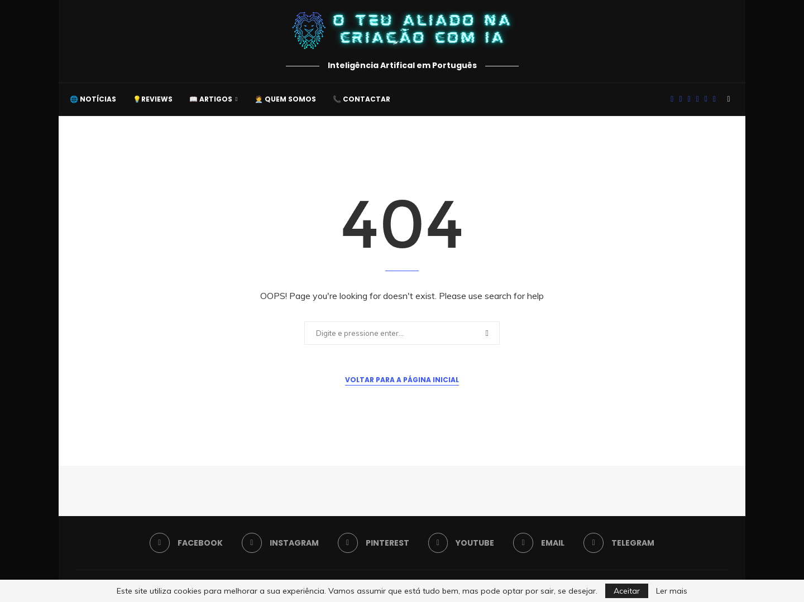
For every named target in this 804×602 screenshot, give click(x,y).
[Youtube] (697, 99)
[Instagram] (680, 99)
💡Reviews (153, 99)
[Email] (706, 99)
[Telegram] (714, 99)
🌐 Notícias (93, 99)
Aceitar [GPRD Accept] (627, 591)
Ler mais (671, 591)
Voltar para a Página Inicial (402, 379)
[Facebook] (672, 99)
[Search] (728, 99)
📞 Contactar (361, 99)
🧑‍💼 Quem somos (285, 99)
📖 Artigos (210, 99)
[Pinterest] (689, 99)
